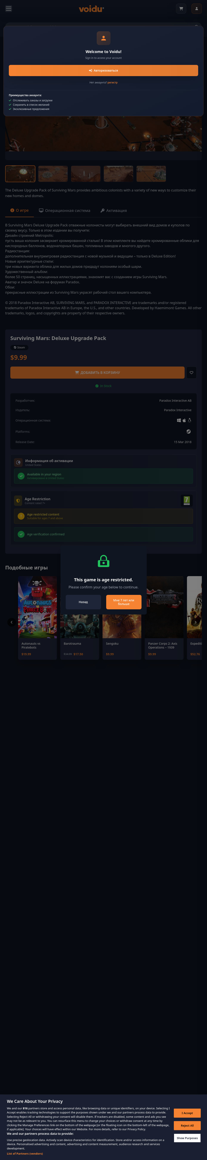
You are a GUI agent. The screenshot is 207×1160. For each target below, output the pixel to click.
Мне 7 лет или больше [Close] (123, 602)
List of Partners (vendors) (25, 1155)
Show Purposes (187, 1139)
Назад (83, 602)
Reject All (187, 1127)
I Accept (187, 1114)
